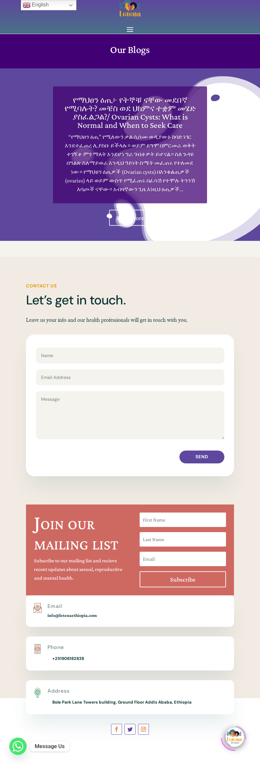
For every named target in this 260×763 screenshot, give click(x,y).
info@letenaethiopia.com (72, 615)
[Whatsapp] (18, 746)
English (36, 5)
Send (201, 457)
